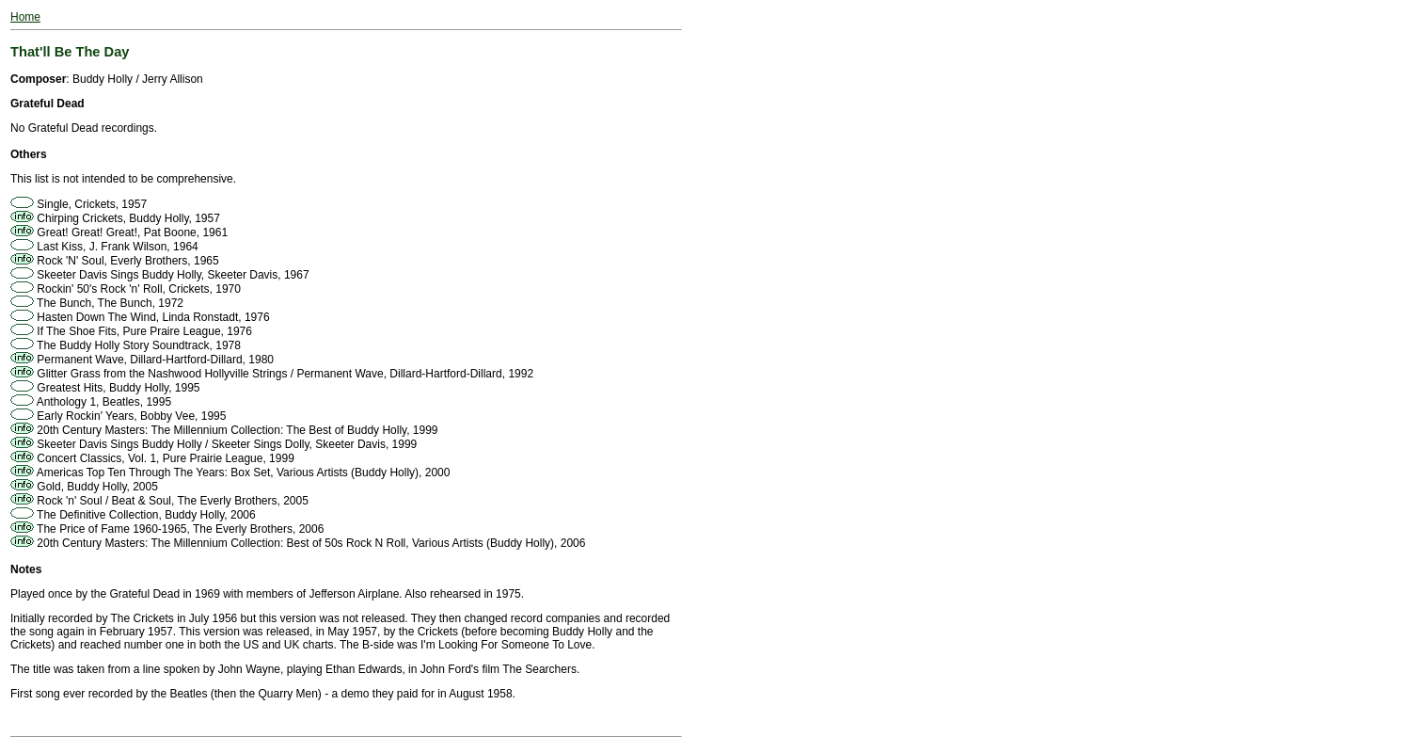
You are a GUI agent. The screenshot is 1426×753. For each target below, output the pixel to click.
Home (25, 17)
